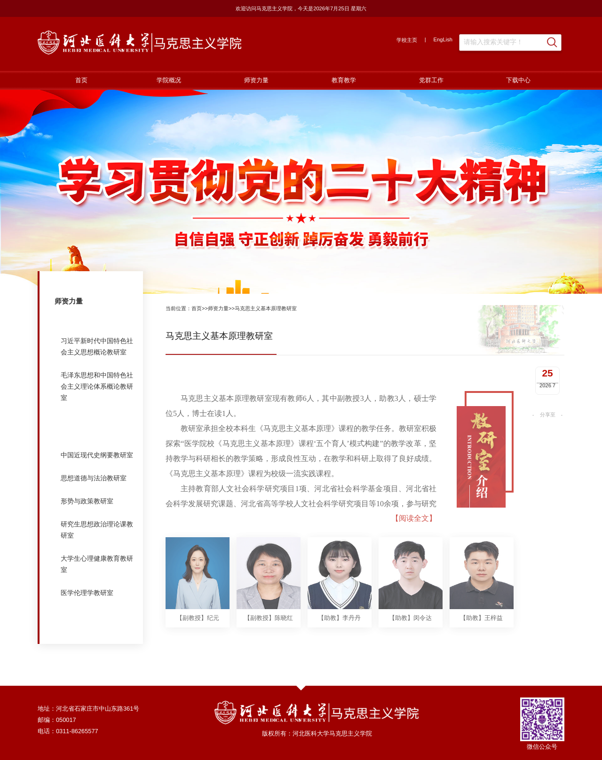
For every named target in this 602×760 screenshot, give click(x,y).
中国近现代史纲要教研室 (97, 455)
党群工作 (431, 80)
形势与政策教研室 (87, 501)
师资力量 (256, 80)
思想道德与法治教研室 (94, 478)
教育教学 (344, 80)
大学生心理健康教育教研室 (97, 564)
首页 (81, 80)
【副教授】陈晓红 (268, 643)
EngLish (443, 39)
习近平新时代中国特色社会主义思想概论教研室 (97, 346)
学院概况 (169, 80)
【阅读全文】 (413, 544)
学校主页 (406, 40)
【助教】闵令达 (410, 643)
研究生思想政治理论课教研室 (97, 529)
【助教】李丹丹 (339, 643)
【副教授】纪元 (197, 643)
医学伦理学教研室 (87, 592)
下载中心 (518, 80)
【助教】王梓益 (481, 643)
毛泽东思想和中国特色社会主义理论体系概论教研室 (97, 386)
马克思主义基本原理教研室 (97, 426)
